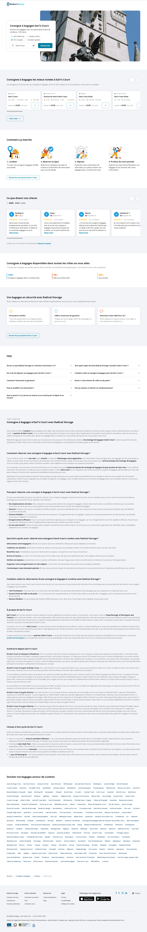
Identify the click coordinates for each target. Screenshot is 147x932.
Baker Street (53, 853)
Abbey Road (78, 816)
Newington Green (65, 816)
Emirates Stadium (63, 833)
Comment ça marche (31, 897)
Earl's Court (101, 792)
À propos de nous (12, 897)
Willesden (84, 829)
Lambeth (19, 829)
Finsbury (45, 845)
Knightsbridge (81, 849)
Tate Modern (109, 833)
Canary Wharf (127, 812)
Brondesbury (57, 808)
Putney (71, 845)
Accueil (9, 876)
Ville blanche (67, 800)
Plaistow (103, 829)
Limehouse (89, 816)
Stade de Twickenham (29, 804)
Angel (30, 792)
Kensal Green (118, 796)
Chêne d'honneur (66, 853)
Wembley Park (12, 845)
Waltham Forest (123, 829)
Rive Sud (87, 833)
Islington (37, 796)
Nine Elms (10, 821)
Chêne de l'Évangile (100, 800)
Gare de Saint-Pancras (83, 784)
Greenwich (136, 841)
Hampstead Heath (31, 829)
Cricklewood (119, 816)
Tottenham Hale (85, 808)
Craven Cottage (12, 800)
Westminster (110, 788)
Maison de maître (124, 788)
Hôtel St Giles (25, 800)
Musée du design (44, 808)
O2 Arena (136, 808)
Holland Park (76, 833)
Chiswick (59, 792)
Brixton (22, 845)
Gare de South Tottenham (85, 857)
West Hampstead (13, 804)
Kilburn (72, 804)
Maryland (126, 841)
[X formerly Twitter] (119, 893)
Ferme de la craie (46, 804)
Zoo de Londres (114, 804)
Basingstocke (55, 829)
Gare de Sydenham (13, 857)
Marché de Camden (100, 808)
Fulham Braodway (83, 845)
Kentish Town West (39, 800)
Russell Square (98, 788)
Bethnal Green (48, 841)
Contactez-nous (29, 904)
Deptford (112, 829)
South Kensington (84, 788)
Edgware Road (66, 796)
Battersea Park (12, 849)
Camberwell (11, 853)
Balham (107, 841)
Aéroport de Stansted (81, 796)
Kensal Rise (82, 804)
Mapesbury (117, 841)
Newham (59, 821)
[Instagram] (123, 893)
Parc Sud (54, 816)
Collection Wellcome (14, 861)
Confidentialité (66, 901)
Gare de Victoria (29, 784)
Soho (19, 853)
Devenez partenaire (13, 904)
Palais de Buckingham (40, 816)
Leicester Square (59, 788)
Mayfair (102, 849)
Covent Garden (12, 788)
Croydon (10, 825)
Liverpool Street (43, 784)
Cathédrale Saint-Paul (34, 837)
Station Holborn (69, 841)
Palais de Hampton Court (97, 804)
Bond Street (68, 792)
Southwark (82, 841)
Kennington (69, 837)
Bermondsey (20, 821)
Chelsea (53, 845)
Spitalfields (47, 788)
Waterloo (23, 788)
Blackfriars (132, 792)
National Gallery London (15, 837)
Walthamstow (12, 841)
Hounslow (113, 800)
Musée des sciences (126, 800)
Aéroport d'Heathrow (14, 816)
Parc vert (127, 808)
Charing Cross (58, 837)
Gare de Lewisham (57, 857)
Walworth (10, 829)
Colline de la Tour (70, 808)
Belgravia (70, 849)
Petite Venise (38, 861)
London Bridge (109, 784)
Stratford (136, 788)
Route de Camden (13, 808)
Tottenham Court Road (93, 812)
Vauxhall (110, 792)
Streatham (93, 853)
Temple (37, 845)
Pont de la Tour (82, 861)
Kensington (49, 792)
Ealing (79, 825)
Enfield (37, 857)
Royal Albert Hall (80, 853)
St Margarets (129, 825)
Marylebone (71, 788)
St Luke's (78, 792)
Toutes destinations (49, 897)
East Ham (135, 829)
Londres (37, 876)
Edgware (66, 829)
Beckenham (123, 853)
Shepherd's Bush (125, 845)
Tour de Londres (65, 812)
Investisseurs (11, 901)
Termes (63, 897)
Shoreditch (63, 845)
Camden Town (89, 792)
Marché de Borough (29, 808)
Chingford (45, 857)
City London (93, 849)
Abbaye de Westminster (92, 825)
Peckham (134, 816)
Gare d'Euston (56, 784)
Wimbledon (101, 837)
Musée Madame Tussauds (16, 792)
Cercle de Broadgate (67, 861)
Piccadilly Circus (34, 788)
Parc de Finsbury (113, 837)
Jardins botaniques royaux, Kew (63, 825)
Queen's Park (129, 796)
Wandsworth (40, 821)
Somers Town (97, 833)
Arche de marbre (116, 808)
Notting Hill (38, 792)
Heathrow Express (51, 861)
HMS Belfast (95, 861)
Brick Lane (27, 861)
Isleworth (74, 829)
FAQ (25, 901)
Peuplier (92, 837)
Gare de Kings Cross (14, 784)
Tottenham (126, 837)
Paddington (97, 784)
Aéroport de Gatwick (112, 812)
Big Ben (47, 837)
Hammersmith (26, 796)
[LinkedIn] (126, 893)
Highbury (46, 796)
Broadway (24, 833)
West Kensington (133, 821)
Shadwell (103, 845)
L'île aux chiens (81, 837)
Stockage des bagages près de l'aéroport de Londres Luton (103, 821)
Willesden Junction (61, 804)
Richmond (118, 825)
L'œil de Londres (51, 812)
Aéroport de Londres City (104, 816)
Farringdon (113, 845)
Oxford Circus (121, 792)
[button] (33, 45)
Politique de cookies (67, 904)
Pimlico (29, 845)
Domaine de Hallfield (38, 833)
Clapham (55, 796)
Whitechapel (67, 784)
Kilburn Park (95, 796)
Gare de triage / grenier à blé (128, 857)
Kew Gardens (78, 812)
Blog (44, 901)
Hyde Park (27, 812)
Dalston (58, 841)
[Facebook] (116, 893)
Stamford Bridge (13, 796)
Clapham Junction (26, 849)
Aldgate (26, 853)
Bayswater (120, 849)
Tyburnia (51, 833)
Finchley (95, 845)
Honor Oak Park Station (107, 853)
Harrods (27, 816)
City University (131, 849)
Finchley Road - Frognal (83, 800)
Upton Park (94, 829)
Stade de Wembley (21, 825)
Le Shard (105, 861)
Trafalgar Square (122, 833)
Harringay (37, 841)
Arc (127, 816)
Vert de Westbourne (95, 841)
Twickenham (108, 825)
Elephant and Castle (39, 853)
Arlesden (31, 821)
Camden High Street (14, 812)
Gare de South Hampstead (40, 825)
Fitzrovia (61, 849)
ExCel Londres (38, 812)
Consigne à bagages (23, 876)
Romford (70, 857)
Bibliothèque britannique (106, 857)
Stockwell (52, 849)
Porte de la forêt (13, 833)
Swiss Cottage (127, 804)
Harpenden (44, 829)
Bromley (51, 821)
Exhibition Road (41, 849)
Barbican (111, 849)
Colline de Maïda (25, 841)
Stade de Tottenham (72, 821)
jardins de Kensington (16, 638)
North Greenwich (55, 800)
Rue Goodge (106, 796)
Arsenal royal (27, 857)
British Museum (122, 784)
